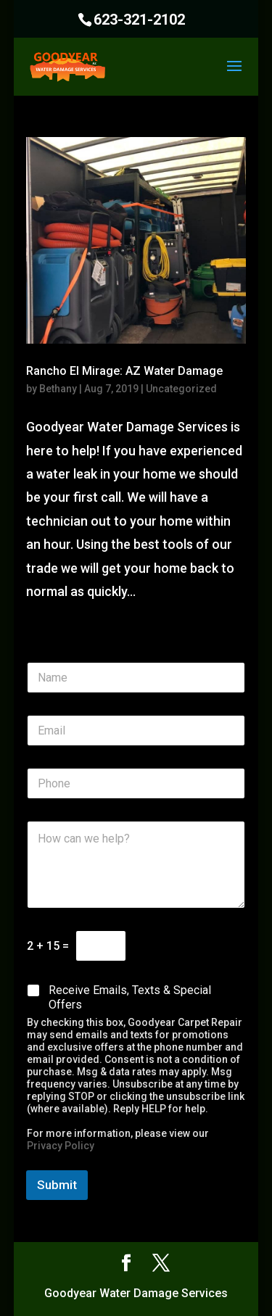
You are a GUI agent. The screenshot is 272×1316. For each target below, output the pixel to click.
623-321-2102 (139, 19)
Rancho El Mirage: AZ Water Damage (124, 371)
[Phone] (136, 783)
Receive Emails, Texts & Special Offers (130, 997)
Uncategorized (181, 388)
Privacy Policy (60, 1145)
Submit (57, 1185)
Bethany (58, 388)
